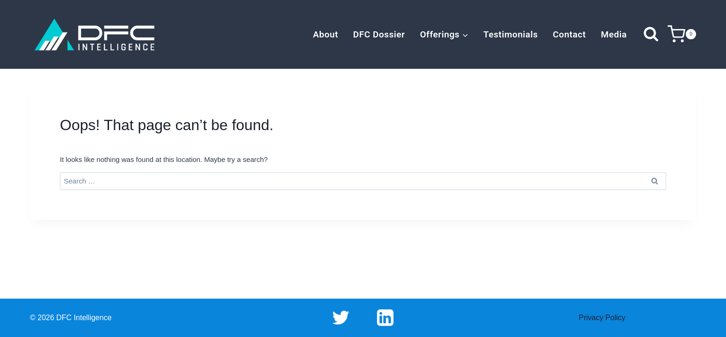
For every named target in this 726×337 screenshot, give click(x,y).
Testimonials (510, 34)
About (325, 34)
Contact (569, 34)
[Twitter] (341, 318)
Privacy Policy (602, 318)
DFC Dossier (379, 34)
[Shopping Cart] (682, 34)
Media (614, 34)
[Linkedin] (385, 318)
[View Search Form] (651, 34)
